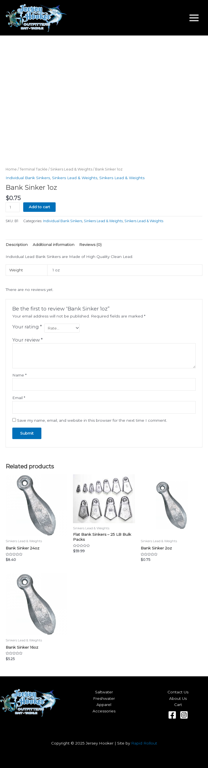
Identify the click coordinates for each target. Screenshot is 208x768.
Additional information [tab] (53, 244)
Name (19, 375)
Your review (27, 340)
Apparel (103, 704)
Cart (178, 704)
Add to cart (39, 207)
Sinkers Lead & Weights (71, 169)
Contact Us (177, 692)
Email (18, 397)
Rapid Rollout (144, 743)
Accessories (104, 711)
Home (11, 169)
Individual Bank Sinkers (28, 178)
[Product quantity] (13, 207)
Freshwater (104, 698)
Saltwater (104, 692)
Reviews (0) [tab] (90, 244)
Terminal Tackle (34, 169)
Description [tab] (17, 244)
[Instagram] (184, 715)
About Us (178, 698)
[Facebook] (172, 715)
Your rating (27, 327)
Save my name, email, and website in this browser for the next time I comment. (92, 420)
